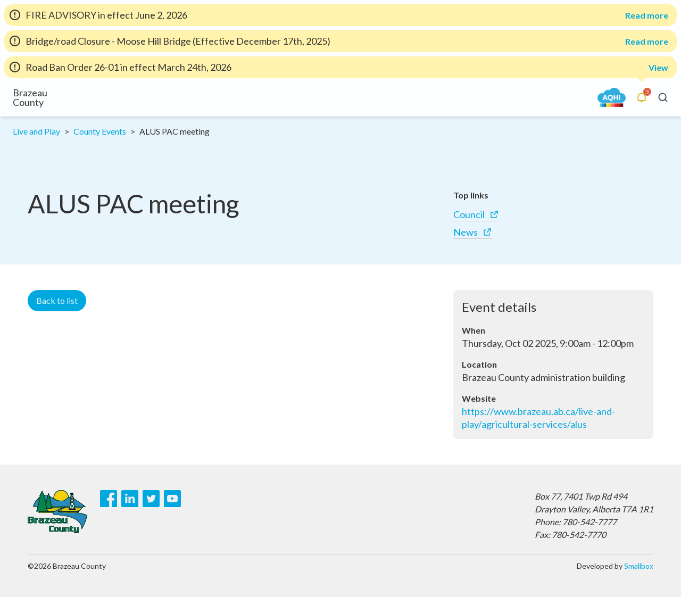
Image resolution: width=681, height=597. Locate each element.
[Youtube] (172, 498)
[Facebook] (108, 498)
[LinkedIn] (129, 498)
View (658, 67)
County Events (99, 131)
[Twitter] (151, 498)
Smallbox (638, 565)
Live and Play (36, 131)
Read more (646, 15)
